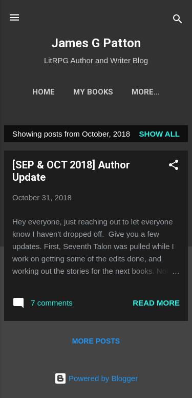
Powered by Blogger (96, 378)
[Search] (178, 20)
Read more (156, 302)
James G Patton (96, 43)
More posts (96, 341)
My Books (93, 92)
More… (146, 92)
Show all (159, 133)
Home (43, 92)
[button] (173, 167)
